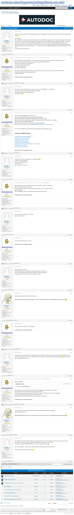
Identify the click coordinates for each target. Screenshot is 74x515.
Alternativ (38, 143)
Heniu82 (36, 486)
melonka (36, 489)
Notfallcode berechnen (9, 476)
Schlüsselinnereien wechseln (21, 141)
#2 (71, 57)
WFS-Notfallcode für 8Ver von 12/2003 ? (13, 489)
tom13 (62, 476)
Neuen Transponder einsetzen (22, 139)
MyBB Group (28, 513)
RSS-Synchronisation (51, 511)
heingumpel (36, 496)
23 (44, 483)
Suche (51, 5)
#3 (71, 86)
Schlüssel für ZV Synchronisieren (46, 124)
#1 (71, 31)
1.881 (45, 476)
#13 (71, 378)
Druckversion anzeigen (7, 502)
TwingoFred (63, 487)
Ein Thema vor (14, 464)
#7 (71, 211)
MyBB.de (11, 513)
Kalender (65, 5)
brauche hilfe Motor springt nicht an (11, 496)
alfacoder (6, 305)
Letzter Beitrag (58, 476)
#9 (71, 266)
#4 (71, 112)
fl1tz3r (36, 483)
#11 (71, 323)
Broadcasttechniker (46, 57)
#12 (71, 352)
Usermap (45, 5)
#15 (71, 438)
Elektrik (15, 11)
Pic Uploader (37, 5)
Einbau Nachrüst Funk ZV (21, 145)
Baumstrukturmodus (68, 28)
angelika (6, 40)
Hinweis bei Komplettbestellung (22, 142)
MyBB (19, 513)
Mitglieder (58, 5)
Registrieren (17, 8)
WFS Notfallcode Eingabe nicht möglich (12, 499)
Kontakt (8, 511)
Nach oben (23, 511)
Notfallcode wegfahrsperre (9, 492)
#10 (71, 293)
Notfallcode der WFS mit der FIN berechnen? (14, 483)
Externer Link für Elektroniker (21, 146)
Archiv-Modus (29, 511)
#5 (71, 156)
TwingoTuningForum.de (15, 511)
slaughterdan (63, 493)
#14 (71, 407)
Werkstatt (11, 11)
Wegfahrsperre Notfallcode (10, 479)
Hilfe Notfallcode (7, 486)
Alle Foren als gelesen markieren (39, 511)
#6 (71, 182)
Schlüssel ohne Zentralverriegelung (23, 136)
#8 (71, 237)
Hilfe (71, 5)
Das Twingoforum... (4, 11)
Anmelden (10, 8)
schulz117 (36, 499)
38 (44, 486)
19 (44, 492)
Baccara (36, 479)
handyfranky (63, 483)
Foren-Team (3, 511)
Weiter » (10, 25)
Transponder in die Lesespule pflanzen (24, 143)
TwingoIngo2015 (36, 476)
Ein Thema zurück (6, 464)
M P (36, 492)
